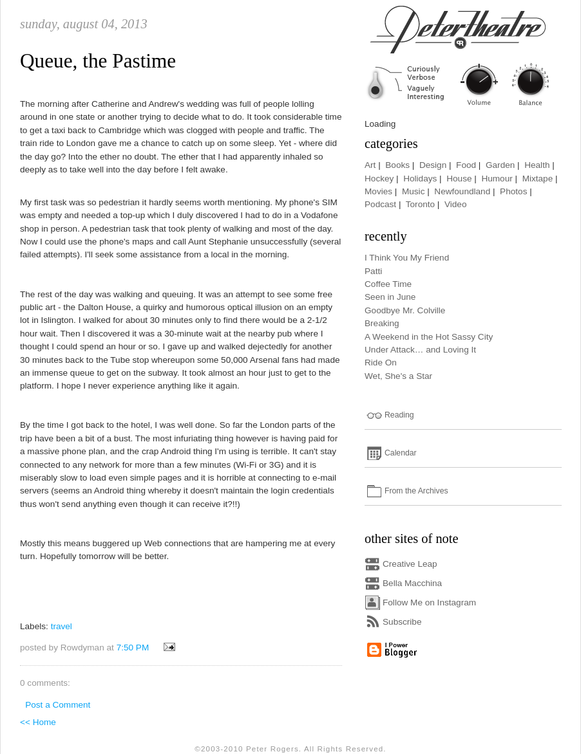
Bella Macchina (412, 583)
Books (397, 165)
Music (413, 191)
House (458, 178)
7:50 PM (133, 647)
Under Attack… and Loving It (420, 349)
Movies (378, 191)
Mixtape (537, 178)
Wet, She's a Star (398, 376)
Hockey (379, 178)
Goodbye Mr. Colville (405, 310)
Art (370, 165)
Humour (496, 178)
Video (455, 204)
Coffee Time (388, 284)
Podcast (380, 204)
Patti (373, 271)
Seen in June (390, 297)
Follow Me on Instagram (429, 602)
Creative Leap (410, 564)
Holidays (420, 178)
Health (536, 165)
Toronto (420, 204)
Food (466, 165)
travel (61, 626)
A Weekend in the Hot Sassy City (429, 337)
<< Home (38, 722)
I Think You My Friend (407, 257)
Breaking (382, 323)
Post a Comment (57, 705)
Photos (513, 191)
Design (432, 165)
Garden (500, 165)
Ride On (381, 362)
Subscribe (402, 622)
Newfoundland (462, 191)
